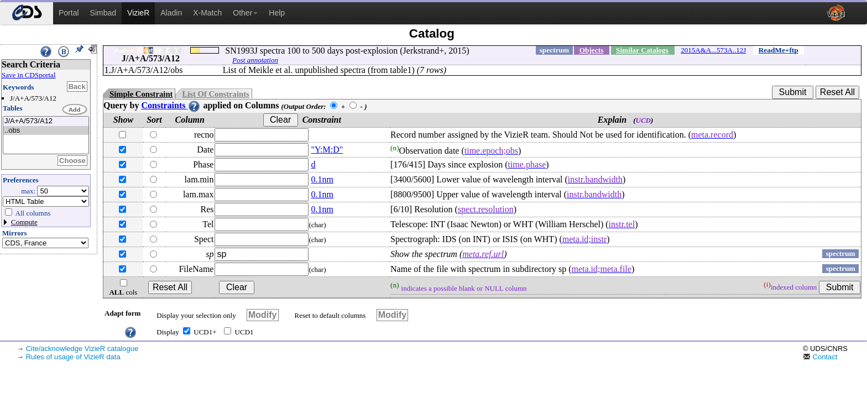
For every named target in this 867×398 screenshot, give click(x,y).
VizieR (138, 12)
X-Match (207, 12)
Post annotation (255, 60)
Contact (820, 357)
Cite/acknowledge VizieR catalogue (82, 348)
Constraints (171, 105)
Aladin (171, 12)
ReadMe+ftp (778, 50)
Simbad (103, 12)
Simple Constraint (141, 94)
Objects (591, 50)
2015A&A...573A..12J (713, 50)
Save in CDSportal (29, 75)
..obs (45, 130)
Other (245, 12)
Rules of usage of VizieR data (73, 357)
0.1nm (322, 179)
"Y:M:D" (327, 149)
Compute (24, 222)
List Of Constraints (215, 94)
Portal (69, 12)
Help (277, 12)
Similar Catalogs (642, 50)
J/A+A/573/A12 (45, 121)
